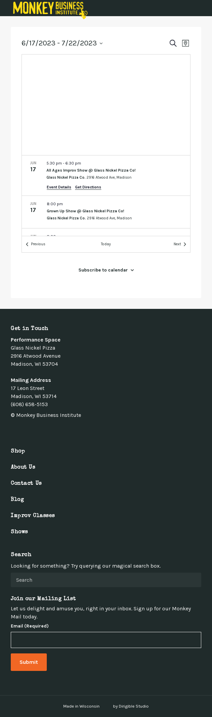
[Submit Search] (193, 579)
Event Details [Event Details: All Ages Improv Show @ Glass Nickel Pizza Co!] (59, 187)
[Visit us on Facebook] (13, 430)
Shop (18, 451)
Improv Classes (33, 516)
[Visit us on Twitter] (21, 430)
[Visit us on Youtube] (45, 430)
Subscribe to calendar (103, 270)
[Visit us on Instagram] (29, 430)
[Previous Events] (35, 244)
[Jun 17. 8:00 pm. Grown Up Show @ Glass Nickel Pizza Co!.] (106, 211)
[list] (106, 195)
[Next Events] (180, 244)
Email (30, 626)
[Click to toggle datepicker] (62, 43)
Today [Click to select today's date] (106, 244)
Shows (19, 532)
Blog (17, 500)
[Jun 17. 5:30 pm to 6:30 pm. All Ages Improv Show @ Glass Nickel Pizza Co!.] (106, 175)
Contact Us (26, 484)
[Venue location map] (106, 105)
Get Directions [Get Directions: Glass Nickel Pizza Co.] (88, 187)
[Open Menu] (203, 8)
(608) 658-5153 (29, 404)
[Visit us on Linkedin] (37, 430)
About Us (23, 467)
